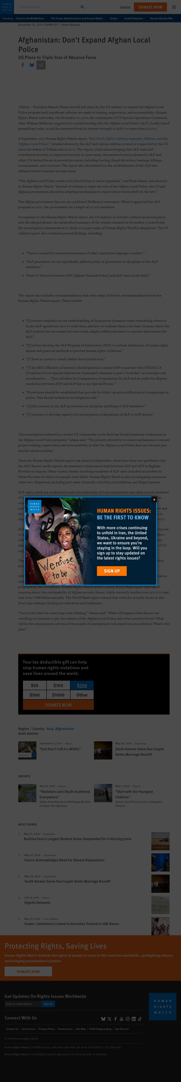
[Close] (154, 499)
